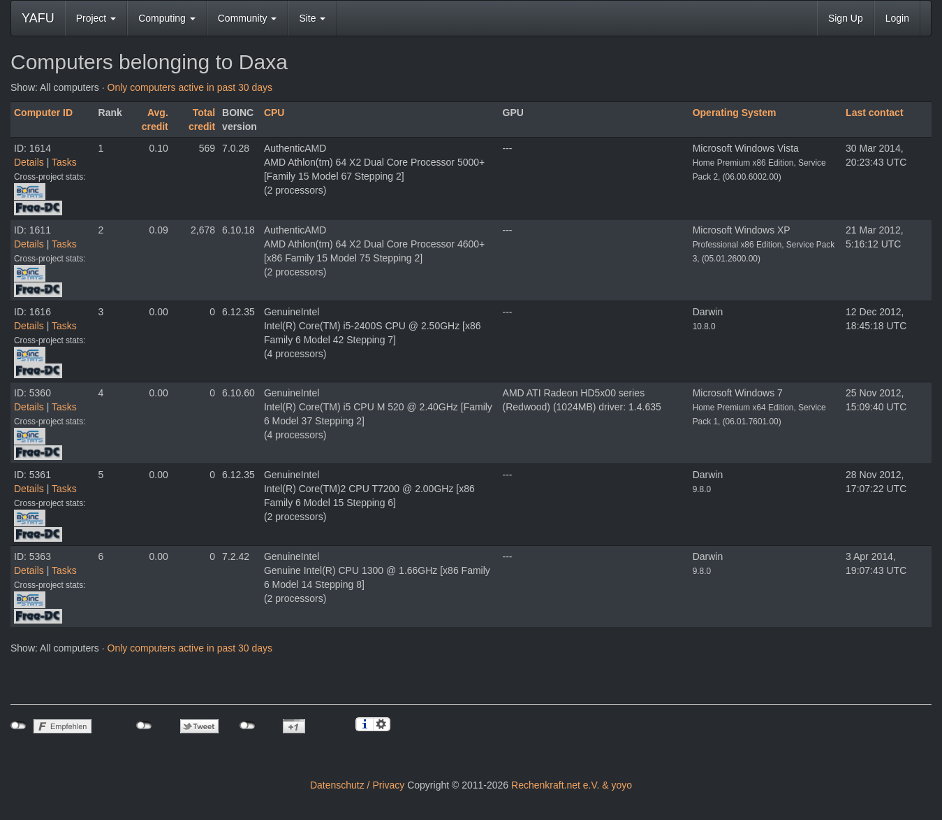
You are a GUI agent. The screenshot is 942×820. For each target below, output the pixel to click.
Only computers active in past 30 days (190, 87)
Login (897, 18)
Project (96, 18)
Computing (167, 18)
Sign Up (845, 18)
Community (247, 18)
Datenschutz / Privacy (357, 785)
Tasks (64, 162)
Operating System (735, 112)
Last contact (874, 112)
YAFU (38, 18)
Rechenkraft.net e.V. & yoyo (571, 785)
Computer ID (43, 112)
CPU (274, 112)
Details (29, 162)
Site (312, 18)
